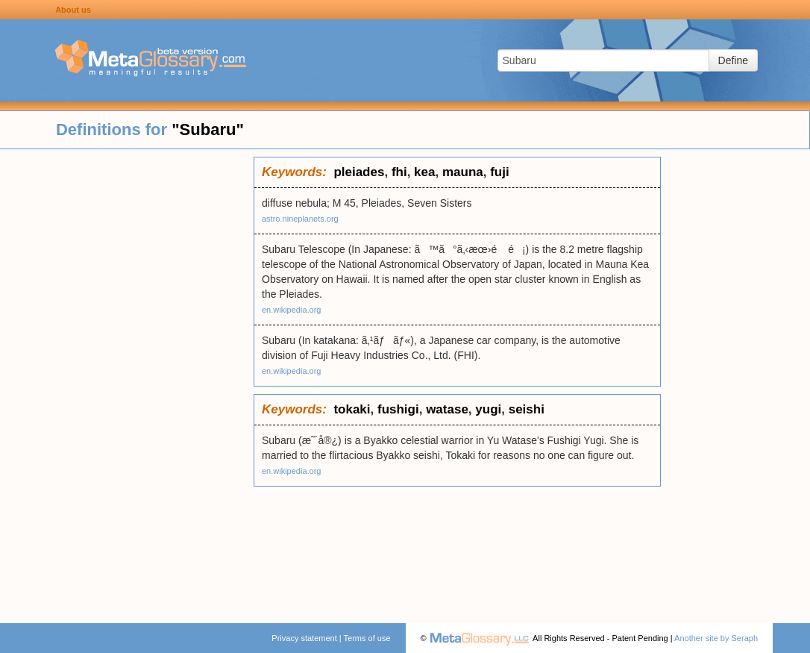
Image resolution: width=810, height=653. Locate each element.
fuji (499, 172)
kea (424, 172)
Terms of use (367, 638)
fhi (399, 172)
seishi (526, 409)
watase (447, 409)
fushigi (398, 409)
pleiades (358, 172)
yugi (488, 409)
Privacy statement (303, 638)
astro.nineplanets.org (300, 218)
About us (73, 9)
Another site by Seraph (716, 638)
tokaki (351, 409)
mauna (462, 172)
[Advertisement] (127, 380)
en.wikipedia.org (291, 309)
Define (733, 60)
